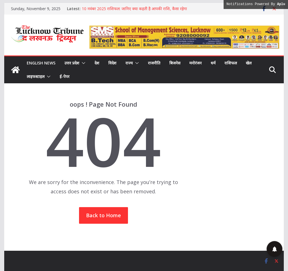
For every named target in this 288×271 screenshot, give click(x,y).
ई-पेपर (64, 76)
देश (96, 63)
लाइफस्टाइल (35, 76)
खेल (248, 63)
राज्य (129, 63)
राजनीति (154, 63)
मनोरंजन (195, 63)
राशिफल (230, 63)
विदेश (112, 63)
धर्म (213, 63)
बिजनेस (174, 63)
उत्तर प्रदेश (71, 63)
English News (41, 63)
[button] (82, 63)
